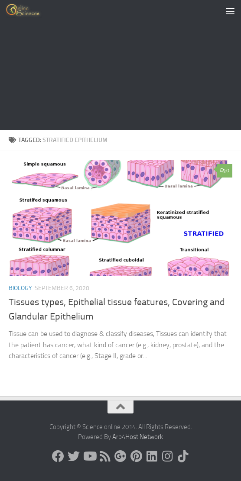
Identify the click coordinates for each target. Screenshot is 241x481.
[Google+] (120, 456)
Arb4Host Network (137, 437)
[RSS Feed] (105, 456)
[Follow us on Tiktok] (183, 456)
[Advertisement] (120, 65)
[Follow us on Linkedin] (152, 456)
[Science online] (58, 456)
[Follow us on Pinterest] (136, 456)
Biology (20, 288)
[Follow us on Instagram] (167, 456)
